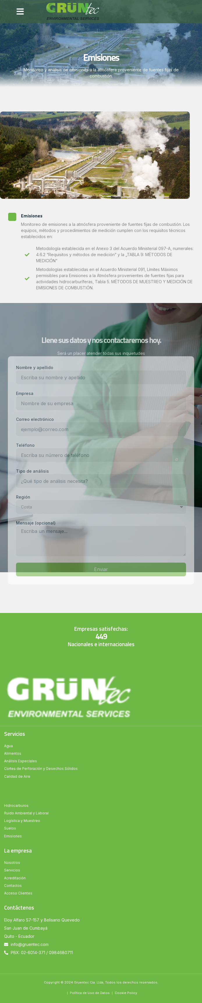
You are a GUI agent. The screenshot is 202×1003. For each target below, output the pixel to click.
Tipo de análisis (32, 471)
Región (23, 497)
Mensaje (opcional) (36, 522)
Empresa (24, 393)
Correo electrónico (35, 419)
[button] (20, 12)
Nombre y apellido (34, 367)
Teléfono (25, 445)
